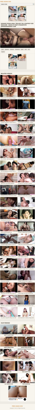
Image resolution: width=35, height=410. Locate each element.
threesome (17, 49)
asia (29, 49)
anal (26, 49)
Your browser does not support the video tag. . (17, 38)
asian (2, 49)
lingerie (3, 51)
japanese (7, 49)
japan (22, 49)
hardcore (12, 49)
